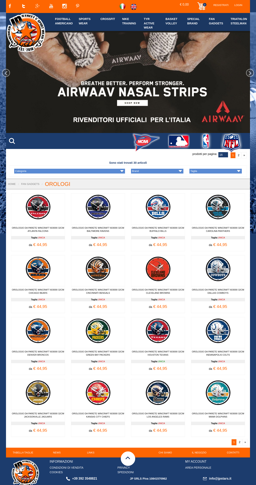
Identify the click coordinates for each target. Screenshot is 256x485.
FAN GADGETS (30, 171)
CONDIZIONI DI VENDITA (66, 455)
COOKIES (56, 460)
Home (12, 171)
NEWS (57, 440)
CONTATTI (233, 440)
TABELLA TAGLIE (23, 440)
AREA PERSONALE (198, 455)
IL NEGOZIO (199, 440)
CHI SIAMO (165, 440)
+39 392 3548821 (81, 466)
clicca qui (103, 482)
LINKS (90, 440)
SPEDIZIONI (125, 460)
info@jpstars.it (217, 466)
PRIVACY (123, 455)
